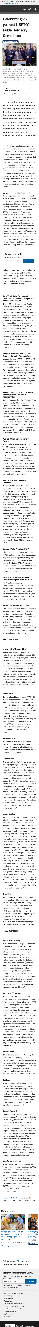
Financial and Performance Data (14, 1303)
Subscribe (30, 1281)
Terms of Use (8, 1301)
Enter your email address (13, 257)
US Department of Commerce (14, 1293)
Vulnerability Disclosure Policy (14, 1306)
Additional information (9, 1264)
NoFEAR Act (8, 1314)
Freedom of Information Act (13, 1309)
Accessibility (8, 1296)
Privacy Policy (8, 1298)
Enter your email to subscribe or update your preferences (17, 1277)
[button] (8, 1261)
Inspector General (10, 1311)
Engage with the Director (12, 1198)
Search (35, 10)
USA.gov (7, 1317)
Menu (24, 10)
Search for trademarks (10, 1287)
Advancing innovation (10, 41)
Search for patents (23, 1285)
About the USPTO (8, 1285)
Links (29, 10)
